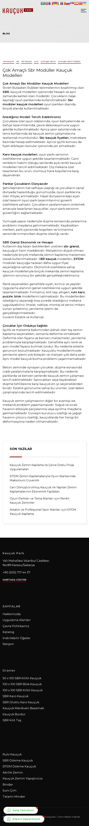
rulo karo (78, 292)
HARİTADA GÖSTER (14, 579)
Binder (8, 784)
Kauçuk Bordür (14, 714)
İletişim (8, 644)
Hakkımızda (12, 614)
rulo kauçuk (8, 61)
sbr (17, 61)
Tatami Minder (14, 796)
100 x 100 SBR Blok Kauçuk (22, 684)
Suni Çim (10, 790)
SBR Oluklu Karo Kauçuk (21, 702)
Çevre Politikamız (16, 626)
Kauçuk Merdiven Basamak (23, 708)
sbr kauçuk (27, 61)
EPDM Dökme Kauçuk (19, 766)
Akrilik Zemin (13, 772)
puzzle (8, 296)
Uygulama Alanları (17, 620)
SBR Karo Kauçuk (16, 696)
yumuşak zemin (48, 61)
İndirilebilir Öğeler (16, 638)
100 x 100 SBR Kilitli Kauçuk (23, 690)
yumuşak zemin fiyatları (69, 61)
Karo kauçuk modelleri (20, 154)
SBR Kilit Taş (12, 720)
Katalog (8, 632)
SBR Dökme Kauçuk (18, 760)
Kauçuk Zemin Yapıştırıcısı (23, 778)
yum (36, 61)
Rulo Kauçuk (12, 754)
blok (17, 296)
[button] (20, 810)
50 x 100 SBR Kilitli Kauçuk (22, 678)
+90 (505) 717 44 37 (16, 572)
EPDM (78, 259)
